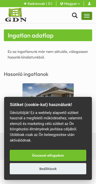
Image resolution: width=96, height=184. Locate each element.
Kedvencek (38, 3)
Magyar (70, 3)
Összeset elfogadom (48, 155)
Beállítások (48, 169)
